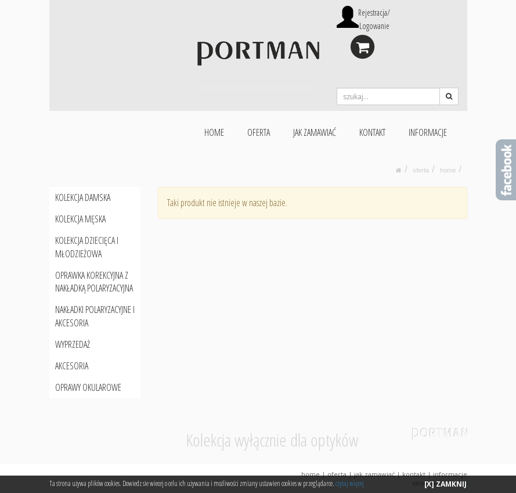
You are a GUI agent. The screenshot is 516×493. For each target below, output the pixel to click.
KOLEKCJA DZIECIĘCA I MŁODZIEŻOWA (86, 247)
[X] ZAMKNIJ (445, 484)
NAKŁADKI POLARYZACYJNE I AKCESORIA (95, 316)
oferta (421, 170)
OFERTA (258, 132)
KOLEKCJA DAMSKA (82, 197)
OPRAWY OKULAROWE (88, 387)
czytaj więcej (349, 483)
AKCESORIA (71, 365)
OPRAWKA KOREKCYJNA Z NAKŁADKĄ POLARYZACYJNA (94, 282)
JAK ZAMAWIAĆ (314, 132)
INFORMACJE (428, 132)
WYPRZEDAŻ (72, 344)
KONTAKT (372, 132)
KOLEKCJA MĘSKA (80, 219)
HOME (214, 132)
